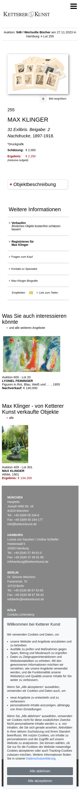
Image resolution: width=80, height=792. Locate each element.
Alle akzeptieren (40, 781)
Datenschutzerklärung (40, 758)
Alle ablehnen (40, 771)
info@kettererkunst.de (22, 524)
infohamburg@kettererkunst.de (27, 561)
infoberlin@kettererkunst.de (25, 599)
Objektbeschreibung (34, 184)
